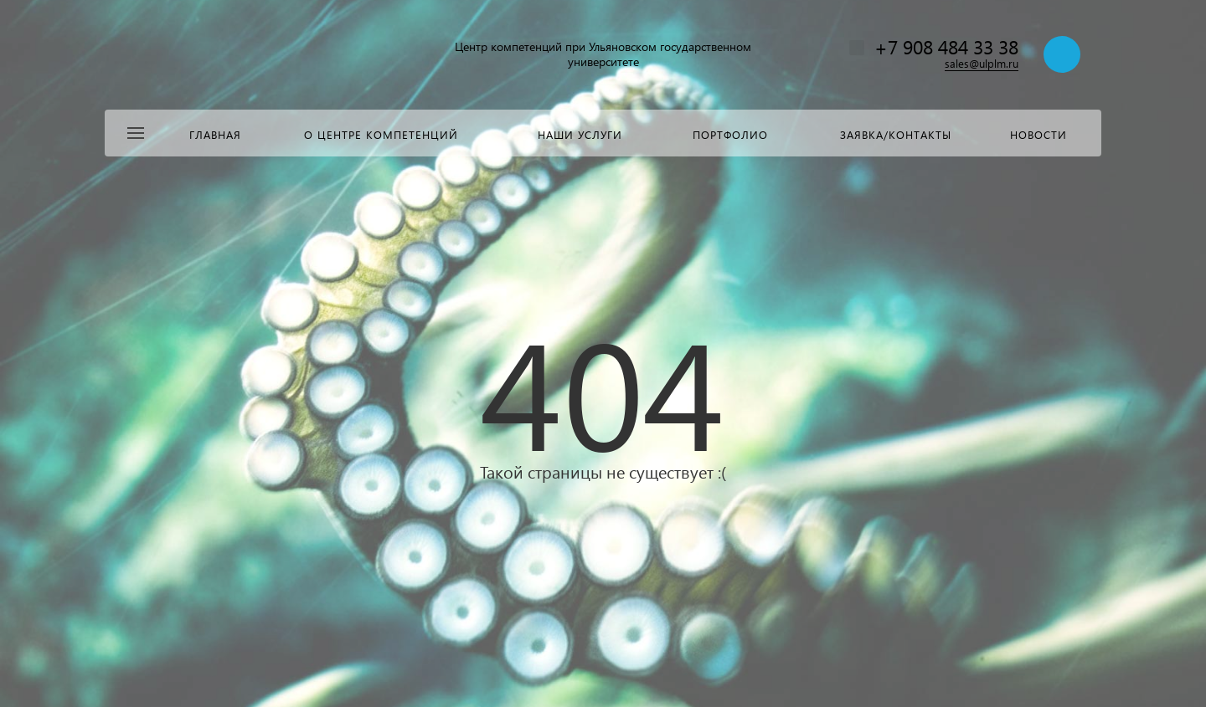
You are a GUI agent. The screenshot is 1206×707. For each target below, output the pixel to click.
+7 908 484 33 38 (946, 46)
